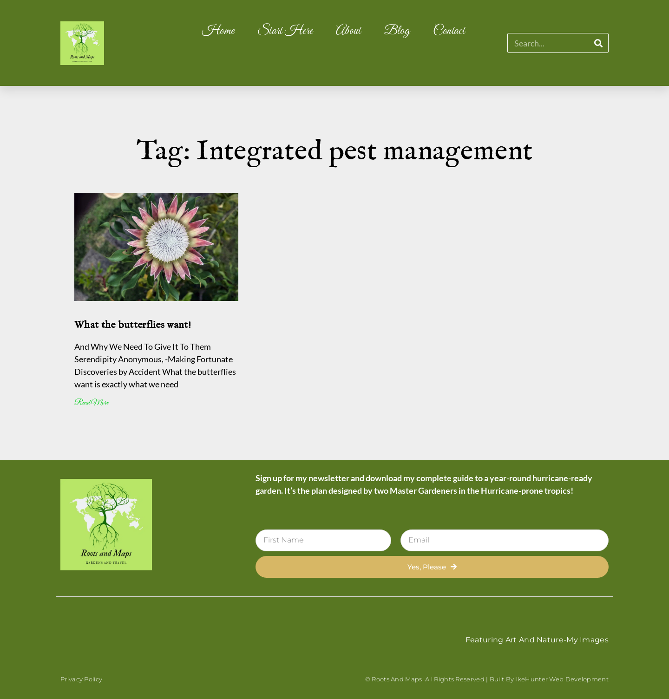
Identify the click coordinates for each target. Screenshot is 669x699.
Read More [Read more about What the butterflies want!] (91, 403)
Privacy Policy (81, 679)
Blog (397, 31)
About (348, 31)
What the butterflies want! (132, 325)
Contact (449, 31)
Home (218, 31)
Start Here (285, 31)
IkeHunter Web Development (562, 679)
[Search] (598, 42)
